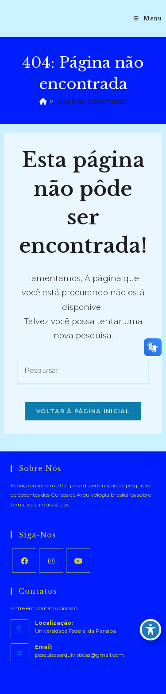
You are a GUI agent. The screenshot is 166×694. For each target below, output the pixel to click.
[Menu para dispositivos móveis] (148, 18)
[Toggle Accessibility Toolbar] (150, 629)
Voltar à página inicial (83, 411)
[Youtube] (78, 561)
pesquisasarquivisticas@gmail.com (79, 654)
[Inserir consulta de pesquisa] (82, 371)
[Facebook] (24, 561)
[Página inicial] (43, 101)
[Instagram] (51, 561)
